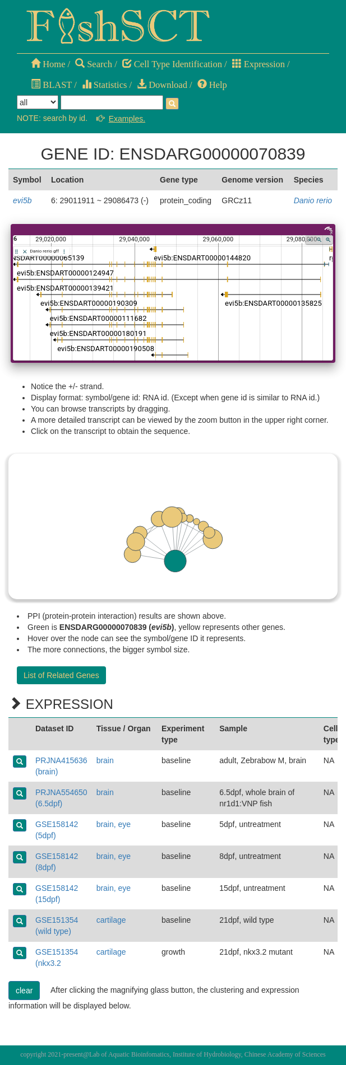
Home (48, 64)
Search (93, 64)
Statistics (104, 85)
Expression (258, 64)
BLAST (51, 85)
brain (105, 760)
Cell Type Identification (172, 64)
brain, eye (113, 824)
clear (24, 990)
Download (162, 85)
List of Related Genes (61, 675)
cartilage (111, 919)
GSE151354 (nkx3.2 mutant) (56, 963)
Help (212, 85)
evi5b (22, 200)
